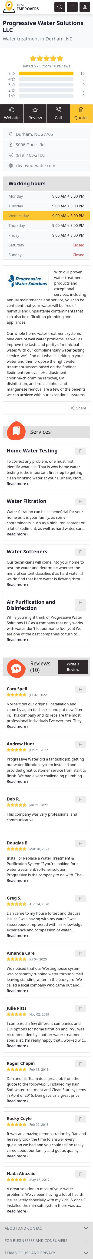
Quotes (81, 113)
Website (12, 113)
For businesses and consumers (36, 1240)
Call (58, 113)
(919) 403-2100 (30, 155)
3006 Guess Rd (30, 144)
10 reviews (61, 66)
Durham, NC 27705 (34, 134)
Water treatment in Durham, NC (38, 39)
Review (35, 113)
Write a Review (73, 666)
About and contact (24, 1228)
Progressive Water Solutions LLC (43, 26)
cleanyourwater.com (35, 165)
